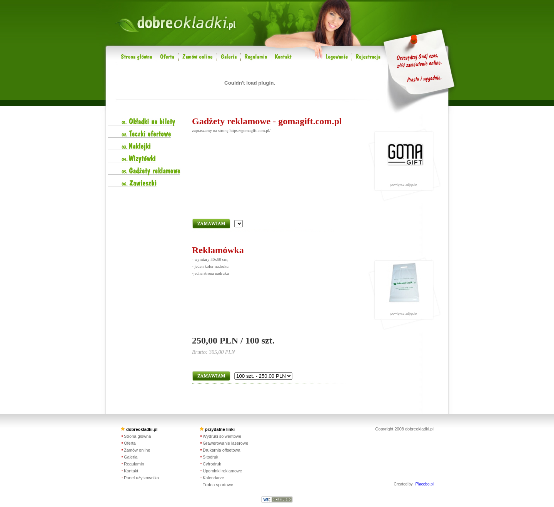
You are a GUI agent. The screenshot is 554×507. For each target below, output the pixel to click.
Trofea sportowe (218, 484)
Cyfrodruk (212, 464)
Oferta (130, 443)
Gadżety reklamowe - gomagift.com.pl (267, 121)
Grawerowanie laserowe (225, 443)
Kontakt (131, 471)
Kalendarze (213, 477)
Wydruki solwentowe (222, 436)
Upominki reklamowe (222, 471)
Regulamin (134, 464)
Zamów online (137, 450)
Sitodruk (210, 457)
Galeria (130, 457)
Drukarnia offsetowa (221, 450)
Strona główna (137, 436)
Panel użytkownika (141, 477)
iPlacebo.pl (424, 484)
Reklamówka (218, 250)
